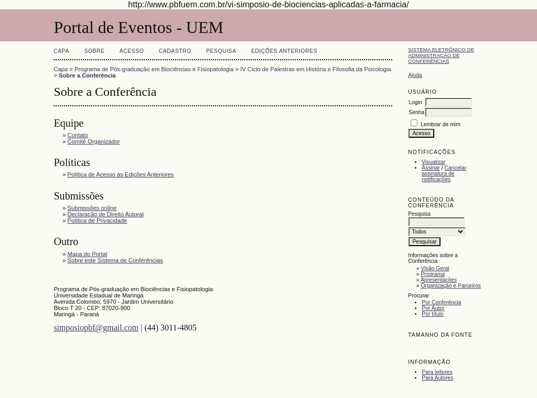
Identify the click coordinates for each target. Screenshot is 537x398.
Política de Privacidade (97, 220)
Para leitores (437, 372)
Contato (78, 135)
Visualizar (433, 162)
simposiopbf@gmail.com (95, 327)
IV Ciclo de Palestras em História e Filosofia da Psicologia (315, 69)
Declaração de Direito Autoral (106, 214)
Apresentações (439, 280)
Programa (433, 274)
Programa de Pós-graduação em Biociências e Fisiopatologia (153, 69)
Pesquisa (221, 51)
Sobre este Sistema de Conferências (115, 260)
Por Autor (433, 308)
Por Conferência (441, 302)
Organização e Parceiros (451, 286)
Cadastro (175, 51)
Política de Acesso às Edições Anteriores (121, 174)
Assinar (431, 168)
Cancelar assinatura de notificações (444, 173)
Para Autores (437, 378)
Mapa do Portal (88, 254)
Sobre (94, 51)
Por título (433, 314)
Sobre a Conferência (87, 75)
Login (415, 102)
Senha (416, 112)
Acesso (132, 51)
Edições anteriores (284, 51)
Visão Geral (435, 268)
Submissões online (92, 208)
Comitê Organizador (94, 141)
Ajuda (415, 75)
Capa (61, 51)
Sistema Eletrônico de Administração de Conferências (441, 55)
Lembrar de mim (440, 124)
